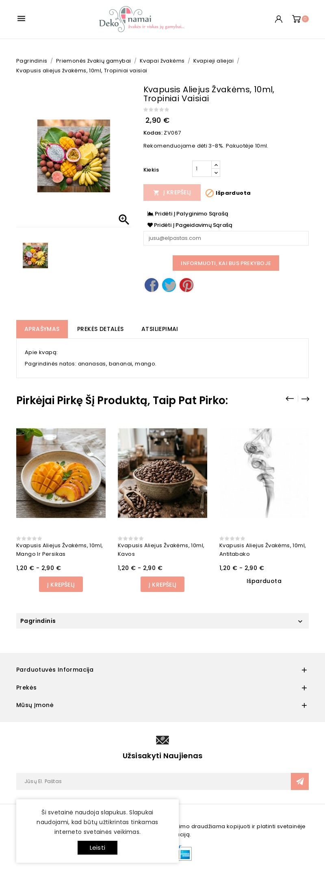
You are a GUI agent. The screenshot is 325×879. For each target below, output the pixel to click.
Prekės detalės (100, 329)
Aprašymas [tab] (42, 329)
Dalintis (151, 285)
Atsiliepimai (159, 329)
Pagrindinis (38, 621)
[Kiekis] (202, 169)
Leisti (97, 847)
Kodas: (152, 133)
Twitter (169, 285)
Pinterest (186, 285)
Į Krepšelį (172, 192)
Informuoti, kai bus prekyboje (226, 263)
